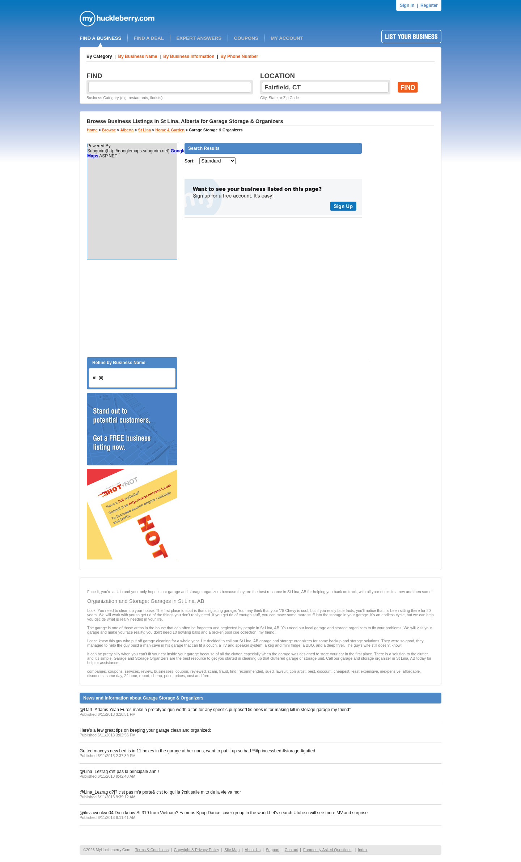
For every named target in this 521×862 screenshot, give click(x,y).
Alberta (127, 130)
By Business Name (137, 56)
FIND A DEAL (149, 38)
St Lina (144, 130)
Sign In (407, 5)
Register (429, 5)
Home (92, 130)
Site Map (232, 850)
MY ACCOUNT (287, 38)
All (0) (98, 378)
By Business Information (188, 56)
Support (272, 850)
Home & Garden (170, 130)
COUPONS (246, 38)
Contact (291, 850)
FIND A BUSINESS (100, 38)
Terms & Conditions (152, 850)
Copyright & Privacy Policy (196, 850)
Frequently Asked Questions (327, 850)
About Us (252, 850)
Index (362, 850)
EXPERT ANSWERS (198, 38)
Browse (109, 130)
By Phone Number (239, 56)
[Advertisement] (132, 308)
